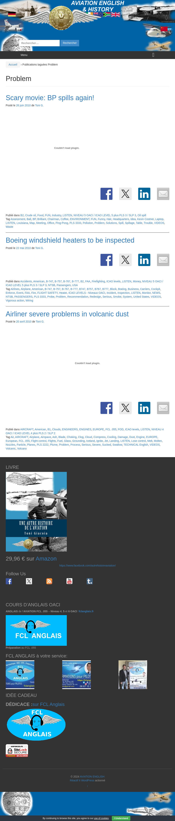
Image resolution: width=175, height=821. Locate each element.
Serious (106, 296)
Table (139, 222)
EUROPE (98, 429)
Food (40, 215)
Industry (56, 215)
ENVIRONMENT (79, 219)
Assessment (18, 219)
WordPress (87, 780)
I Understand (121, 818)
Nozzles (10, 444)
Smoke (117, 296)
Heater (63, 292)
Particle (21, 444)
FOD (121, 429)
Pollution (88, 222)
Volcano (22, 448)
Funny (101, 219)
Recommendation (77, 296)
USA (75, 285)
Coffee (65, 219)
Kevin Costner (145, 219)
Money (137, 281)
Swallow (117, 444)
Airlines (15, 289)
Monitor (146, 292)
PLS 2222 (43, 444)
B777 (105, 289)
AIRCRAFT (26, 429)
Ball (29, 219)
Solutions (111, 222)
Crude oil (30, 215)
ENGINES (85, 429)
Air (12, 437)
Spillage (130, 222)
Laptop (159, 219)
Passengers (64, 285)
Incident (111, 292)
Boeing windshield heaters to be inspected (70, 240)
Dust (132, 437)
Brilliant (41, 219)
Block (113, 289)
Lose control (138, 440)
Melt (149, 440)
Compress (100, 437)
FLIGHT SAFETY (47, 292)
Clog (81, 437)
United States (141, 296)
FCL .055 (111, 429)
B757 (90, 289)
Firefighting (98, 281)
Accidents (26, 281)
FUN (47, 215)
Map (32, 222)
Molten (158, 440)
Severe (96, 444)
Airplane (26, 289)
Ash (54, 437)
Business (133, 289)
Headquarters (121, 219)
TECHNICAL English (136, 444)
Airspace (46, 437)
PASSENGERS (23, 296)
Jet (106, 440)
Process (75, 444)
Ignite (99, 440)
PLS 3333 (75, 222)
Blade (61, 437)
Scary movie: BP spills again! (50, 98)
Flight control (38, 440)
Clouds (56, 429)
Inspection (123, 292)
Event (19, 292)
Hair (108, 219)
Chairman (53, 219)
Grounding (78, 440)
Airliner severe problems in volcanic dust (67, 314)
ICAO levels (113, 281)
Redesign (95, 296)
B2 (22, 215)
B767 (97, 289)
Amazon (46, 558)
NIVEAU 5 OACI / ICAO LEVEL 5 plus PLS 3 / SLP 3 (104, 215)
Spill (120, 222)
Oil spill (142, 215)
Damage (123, 437)
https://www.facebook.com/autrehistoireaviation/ (87, 565)
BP (34, 219)
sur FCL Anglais (48, 704)
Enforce (10, 292)
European (11, 440)
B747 (82, 289)
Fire (33, 292)
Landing (114, 440)
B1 (49, 429)
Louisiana (22, 222)
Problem (99, 222)
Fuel (59, 440)
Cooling (111, 437)
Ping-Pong (62, 222)
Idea (133, 219)
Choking (72, 437)
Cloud (88, 437)
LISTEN (67, 215)
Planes (31, 444)
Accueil (13, 64)
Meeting (41, 222)
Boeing (122, 289)
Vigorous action (15, 300)
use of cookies (101, 818)
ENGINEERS (70, 429)
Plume (54, 444)
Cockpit (155, 289)
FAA (87, 281)
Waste (9, 226)
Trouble (148, 222)
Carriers (145, 289)
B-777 (75, 281)
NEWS (156, 292)
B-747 (49, 281)
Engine (140, 437)
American (38, 281)
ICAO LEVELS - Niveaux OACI (87, 292)
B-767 (66, 281)
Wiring (29, 300)
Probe (50, 296)
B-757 (58, 281)
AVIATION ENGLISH (92, 776)
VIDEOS (159, 222)
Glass (67, 440)
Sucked (106, 444)
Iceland (90, 440)
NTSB (51, 285)
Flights (52, 440)
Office (50, 222)
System (127, 296)
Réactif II (75, 780)
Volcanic (11, 448)
